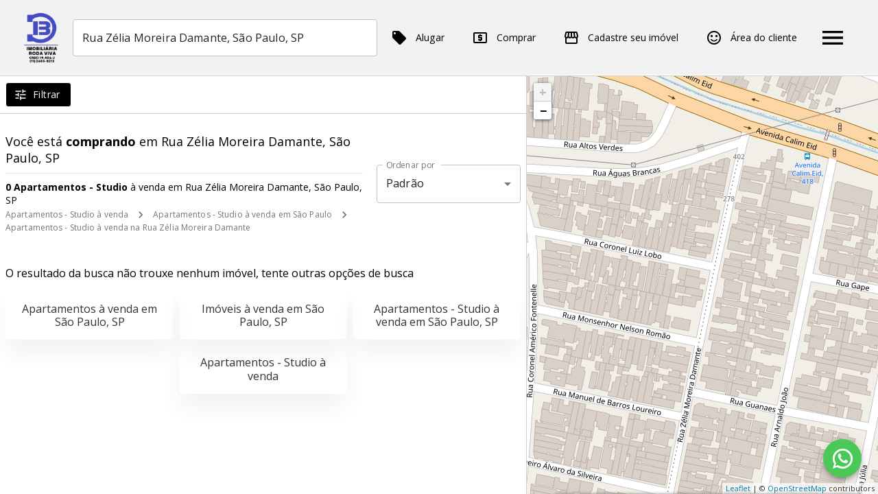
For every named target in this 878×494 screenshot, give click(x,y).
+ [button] (543, 92)
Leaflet (738, 488)
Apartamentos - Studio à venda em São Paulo (242, 214)
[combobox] (226, 38)
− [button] (543, 110)
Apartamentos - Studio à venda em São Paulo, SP (436, 315)
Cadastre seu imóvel (620, 38)
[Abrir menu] (833, 38)
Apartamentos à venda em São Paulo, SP (89, 315)
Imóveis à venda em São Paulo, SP (263, 315)
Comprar (504, 38)
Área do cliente (751, 38)
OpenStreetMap (797, 488)
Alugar (417, 38)
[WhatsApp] (842, 458)
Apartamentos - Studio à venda (66, 214)
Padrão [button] (405, 183)
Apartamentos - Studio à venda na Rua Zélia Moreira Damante (128, 227)
